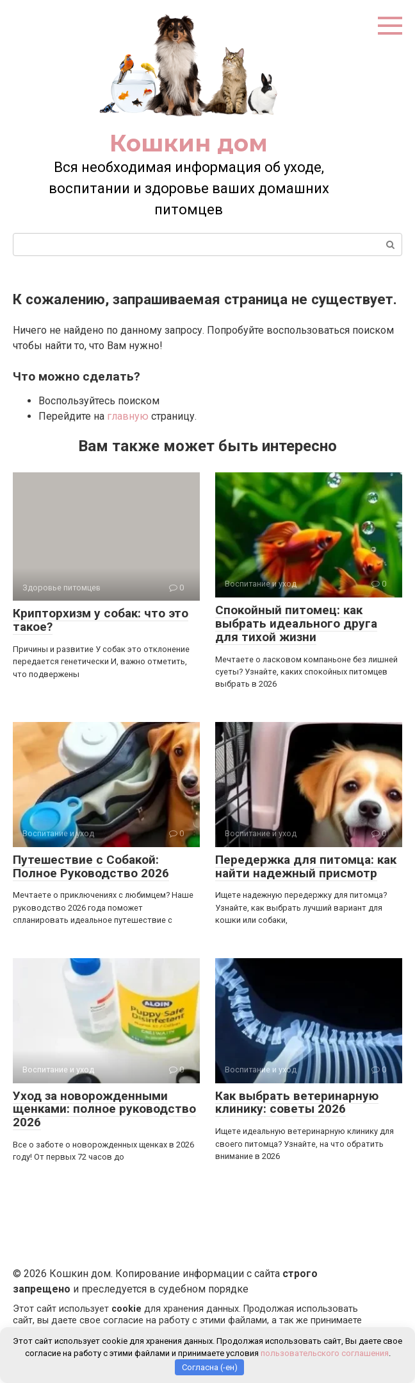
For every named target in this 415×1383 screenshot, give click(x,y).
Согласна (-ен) (210, 1367)
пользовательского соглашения (325, 1353)
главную (128, 416)
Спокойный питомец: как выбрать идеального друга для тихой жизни (296, 623)
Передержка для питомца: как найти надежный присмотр (305, 866)
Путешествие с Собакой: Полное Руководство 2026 (91, 866)
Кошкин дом (189, 143)
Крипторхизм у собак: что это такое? (100, 620)
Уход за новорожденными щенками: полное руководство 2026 (104, 1109)
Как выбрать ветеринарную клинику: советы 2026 (296, 1102)
